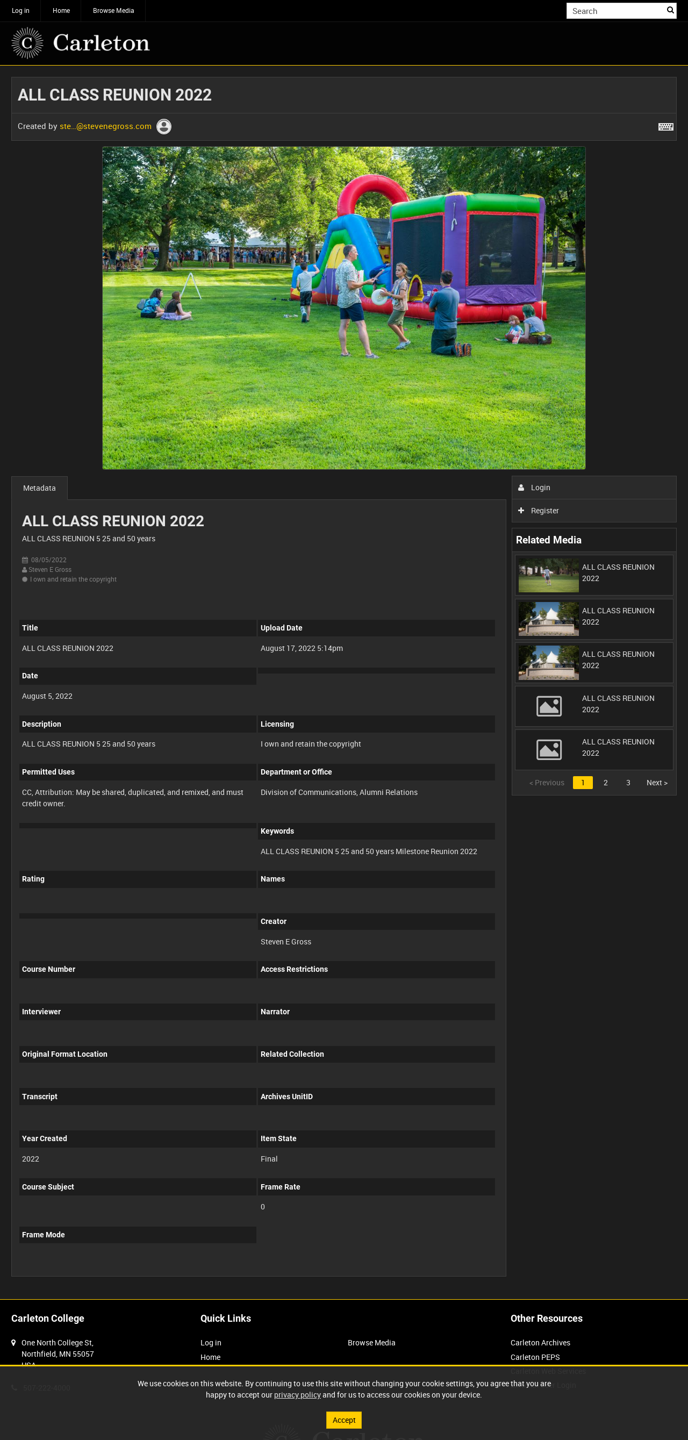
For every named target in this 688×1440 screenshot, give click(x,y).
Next (657, 782)
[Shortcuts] (665, 124)
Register (539, 510)
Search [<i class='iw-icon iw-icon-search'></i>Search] (670, 9)
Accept (344, 1420)
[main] (344, 682)
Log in (21, 10)
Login (534, 487)
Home (61, 10)
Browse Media (113, 10)
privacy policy (297, 1394)
